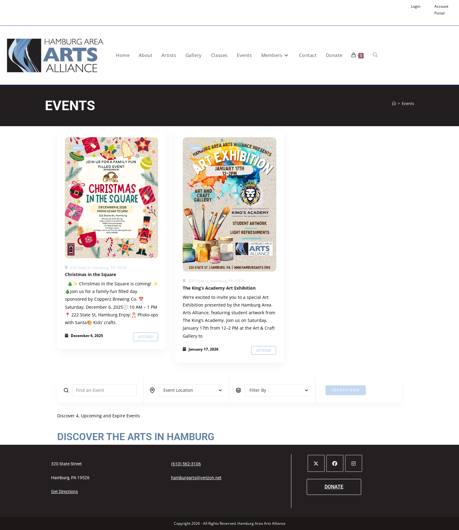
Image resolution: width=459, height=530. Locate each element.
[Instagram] (353, 463)
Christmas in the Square (90, 274)
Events (408, 103)
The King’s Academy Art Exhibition (219, 288)
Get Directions (64, 491)
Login (415, 6)
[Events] (111, 197)
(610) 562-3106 (186, 463)
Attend (145, 336)
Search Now (346, 390)
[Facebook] (334, 463)
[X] (316, 463)
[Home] (394, 103)
